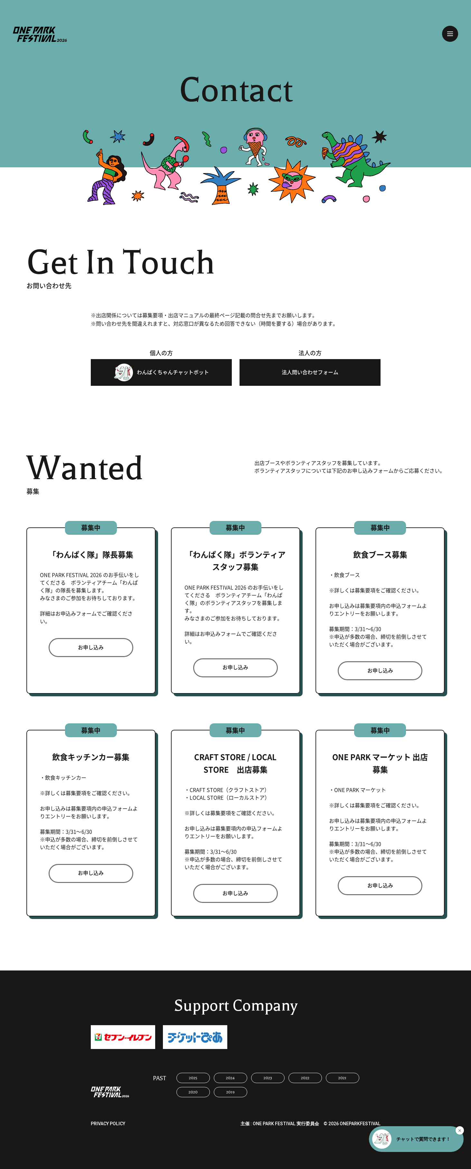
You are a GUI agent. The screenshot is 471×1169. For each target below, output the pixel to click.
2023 (268, 1078)
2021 (342, 1078)
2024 (230, 1078)
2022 (305, 1078)
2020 (193, 1092)
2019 (230, 1092)
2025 (193, 1078)
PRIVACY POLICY (108, 1123)
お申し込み (91, 647)
